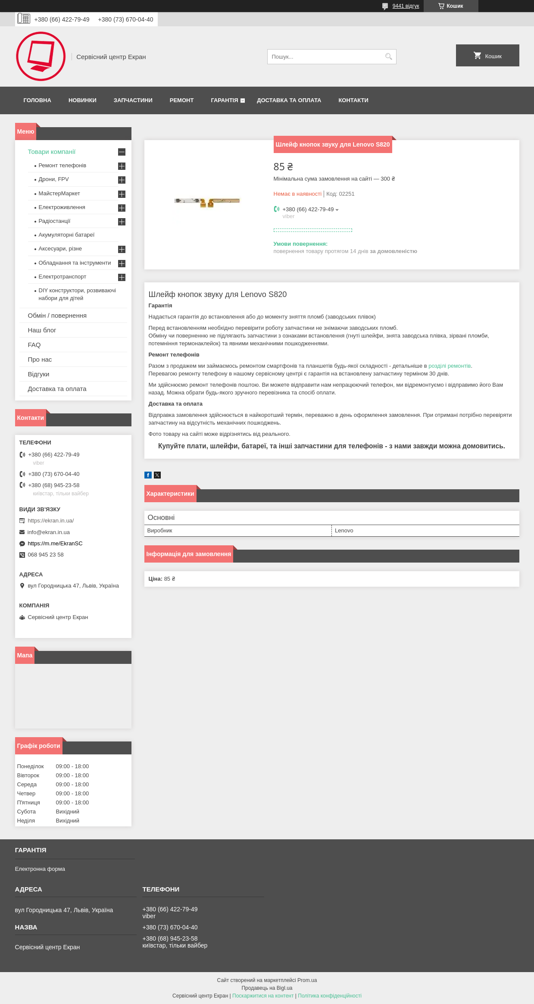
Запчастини (133, 100)
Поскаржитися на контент (263, 996)
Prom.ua (307, 980)
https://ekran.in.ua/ (51, 520)
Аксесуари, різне (60, 248)
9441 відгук (406, 6)
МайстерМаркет (59, 193)
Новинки (83, 100)
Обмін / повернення (57, 315)
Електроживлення (62, 207)
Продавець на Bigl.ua (266, 988)
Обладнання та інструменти (75, 263)
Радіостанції (55, 221)
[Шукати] (389, 56)
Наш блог (42, 330)
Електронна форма (40, 869)
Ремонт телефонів (63, 165)
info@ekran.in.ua (49, 532)
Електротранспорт (63, 276)
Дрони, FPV (54, 179)
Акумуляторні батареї (67, 234)
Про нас (40, 359)
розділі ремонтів (449, 366)
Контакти (353, 100)
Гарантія (224, 100)
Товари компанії (52, 151)
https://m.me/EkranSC (55, 543)
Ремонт (182, 100)
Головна (37, 100)
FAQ (34, 344)
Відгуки (39, 374)
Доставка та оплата (289, 100)
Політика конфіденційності (330, 996)
